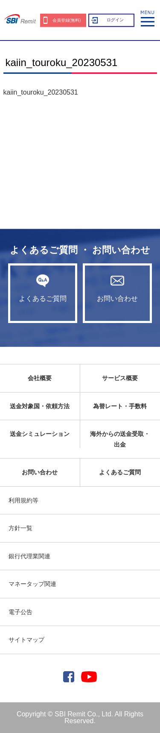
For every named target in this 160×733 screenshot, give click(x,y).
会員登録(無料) (66, 20)
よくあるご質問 (42, 288)
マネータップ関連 (32, 583)
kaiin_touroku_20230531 (40, 92)
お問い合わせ (117, 288)
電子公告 (20, 612)
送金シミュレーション (40, 433)
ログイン (115, 19)
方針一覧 (20, 528)
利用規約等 (23, 500)
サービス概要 (120, 378)
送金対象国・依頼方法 (40, 406)
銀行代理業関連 (29, 556)
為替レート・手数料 (120, 406)
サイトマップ (26, 639)
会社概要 (40, 378)
